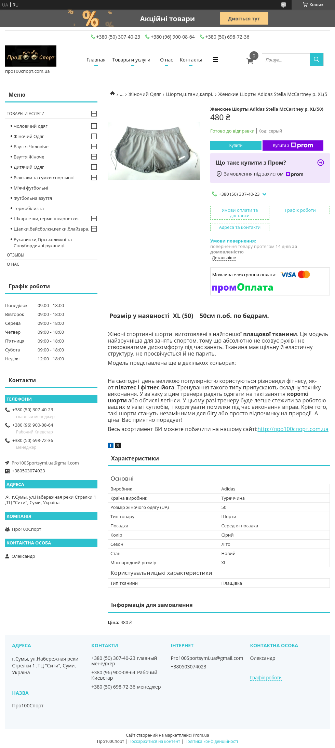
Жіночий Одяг (145, 94)
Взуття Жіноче (29, 157)
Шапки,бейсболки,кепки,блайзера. (51, 229)
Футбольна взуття (33, 198)
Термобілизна (29, 208)
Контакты (191, 59)
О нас (166, 59)
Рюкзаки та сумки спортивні (44, 178)
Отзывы (15, 255)
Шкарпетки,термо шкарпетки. (46, 219)
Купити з (293, 145)
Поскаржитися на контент (154, 741)
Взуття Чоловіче (31, 146)
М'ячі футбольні (31, 188)
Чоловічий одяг (31, 126)
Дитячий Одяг (29, 167)
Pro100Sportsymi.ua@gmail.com (45, 463)
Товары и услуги (131, 59)
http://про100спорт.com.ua (292, 429)
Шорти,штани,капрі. (189, 94)
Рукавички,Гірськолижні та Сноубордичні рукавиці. (43, 242)
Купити (235, 145)
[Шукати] (316, 59)
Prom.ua (201, 735)
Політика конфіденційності (211, 741)
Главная (96, 59)
